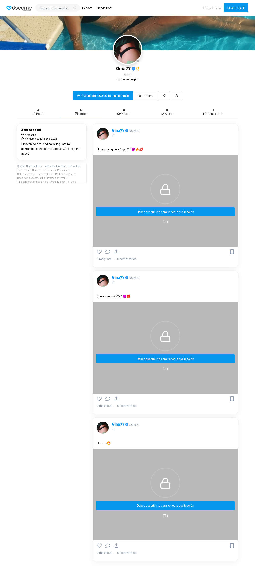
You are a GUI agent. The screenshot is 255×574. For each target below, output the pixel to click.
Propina (145, 96)
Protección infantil (57, 177)
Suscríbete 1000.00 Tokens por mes (103, 95)
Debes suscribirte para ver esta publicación (165, 212)
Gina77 (118, 130)
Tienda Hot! (104, 8)
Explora (87, 8)
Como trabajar (45, 174)
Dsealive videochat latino (31, 177)
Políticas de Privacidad (56, 170)
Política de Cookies (65, 174)
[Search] (57, 8)
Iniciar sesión (212, 8)
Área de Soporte (59, 181)
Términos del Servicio (29, 170)
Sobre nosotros (26, 174)
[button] (176, 95)
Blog (73, 181)
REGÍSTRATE (236, 8)
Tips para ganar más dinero (32, 181)
